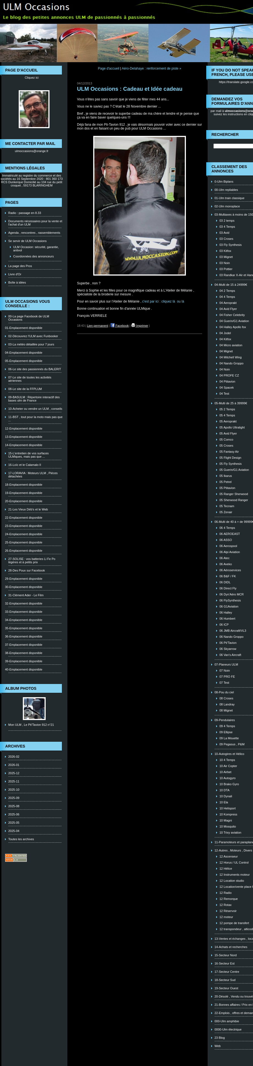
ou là (180, 301)
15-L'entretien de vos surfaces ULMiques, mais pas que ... (28, 455)
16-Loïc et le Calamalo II (24, 464)
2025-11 (13, 781)
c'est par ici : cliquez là (159, 301)
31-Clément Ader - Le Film (25, 595)
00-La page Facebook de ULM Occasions (28, 318)
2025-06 (13, 814)
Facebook (120, 325)
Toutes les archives (21, 839)
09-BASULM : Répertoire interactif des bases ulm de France (34, 398)
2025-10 (13, 789)
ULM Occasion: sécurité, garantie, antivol (36, 248)
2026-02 (13, 756)
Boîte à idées (17, 282)
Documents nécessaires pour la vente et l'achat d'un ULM (35, 222)
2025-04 (13, 831)
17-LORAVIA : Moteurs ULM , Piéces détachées (33, 474)
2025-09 (13, 798)
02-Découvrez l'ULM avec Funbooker (33, 336)
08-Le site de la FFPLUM (25, 389)
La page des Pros (20, 266)
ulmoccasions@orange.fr (31, 151)
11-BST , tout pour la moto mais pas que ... (35, 418)
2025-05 (13, 822)
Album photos (20, 688)
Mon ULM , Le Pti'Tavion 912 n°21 (31, 724)
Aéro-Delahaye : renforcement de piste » (151, 68)
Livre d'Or (14, 274)
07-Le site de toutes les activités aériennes (29, 379)
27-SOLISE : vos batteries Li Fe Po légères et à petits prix (31, 560)
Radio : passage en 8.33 (24, 213)
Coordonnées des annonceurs (33, 256)
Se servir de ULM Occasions (27, 241)
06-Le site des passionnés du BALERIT (34, 369)
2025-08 (13, 806)
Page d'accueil (108, 68)
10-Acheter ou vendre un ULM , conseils (35, 408)
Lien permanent (97, 325)
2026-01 (13, 764)
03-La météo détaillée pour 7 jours (31, 344)
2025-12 (13, 773)
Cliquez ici (31, 77)
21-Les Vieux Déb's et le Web (28, 509)
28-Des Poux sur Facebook (26, 570)
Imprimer (139, 325)
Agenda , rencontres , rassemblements (34, 232)
